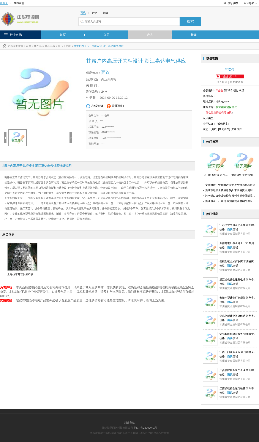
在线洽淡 (94, 106)
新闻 (194, 35)
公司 (106, 35)
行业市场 (16, 35)
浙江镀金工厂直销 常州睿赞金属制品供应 (229, 201)
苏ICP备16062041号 (145, 427)
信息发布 (232, 3)
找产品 (38, 46)
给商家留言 (236, 82)
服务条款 (129, 422)
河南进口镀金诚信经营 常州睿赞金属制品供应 (231, 195)
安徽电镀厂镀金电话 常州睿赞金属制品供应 (230, 184)
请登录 (4, 3)
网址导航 (250, 3)
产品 (150, 35)
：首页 (27, 46)
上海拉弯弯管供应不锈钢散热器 (25, 274)
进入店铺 (222, 82)
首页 (63, 35)
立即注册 (19, 3)
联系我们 (115, 106)
